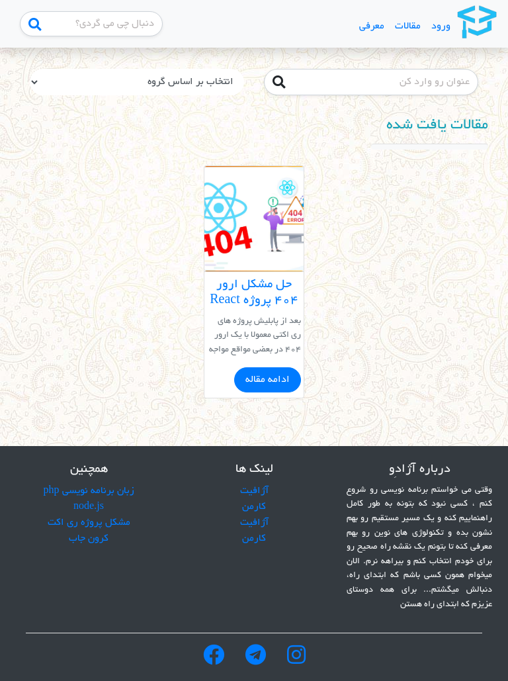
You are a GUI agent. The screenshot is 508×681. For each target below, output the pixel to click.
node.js (88, 507)
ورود (440, 26)
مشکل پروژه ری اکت (89, 523)
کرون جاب (88, 538)
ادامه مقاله (267, 380)
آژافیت (254, 491)
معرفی (371, 26)
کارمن (254, 507)
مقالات (408, 26)
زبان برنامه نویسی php (89, 491)
